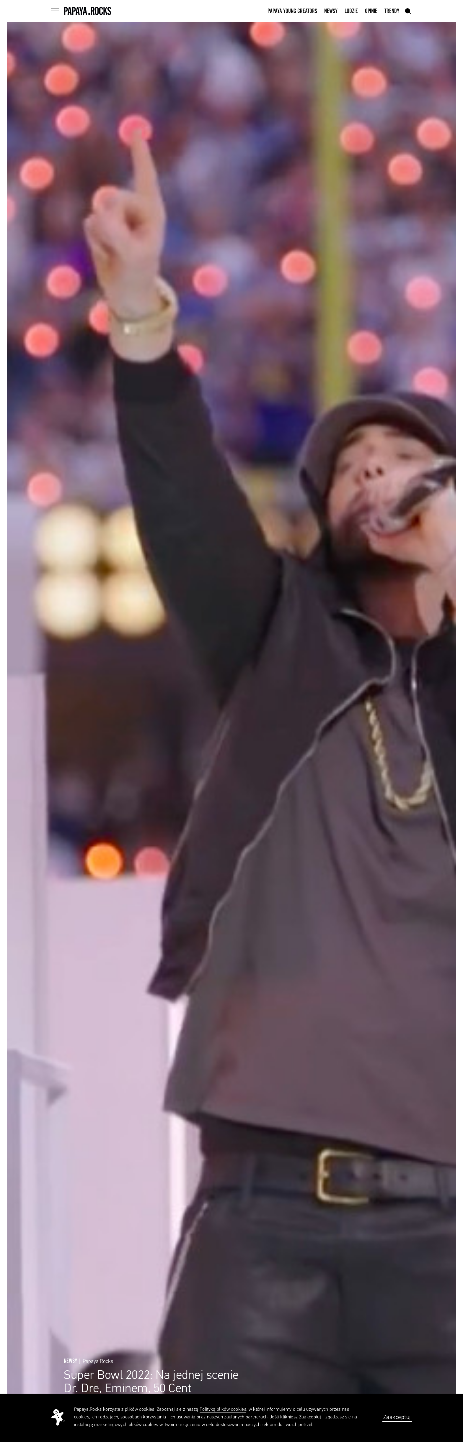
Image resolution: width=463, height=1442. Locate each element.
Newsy (331, 11)
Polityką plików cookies (223, 1409)
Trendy (391, 11)
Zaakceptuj (397, 1417)
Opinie (371, 11)
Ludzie (351, 11)
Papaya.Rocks (98, 1361)
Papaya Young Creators (292, 11)
